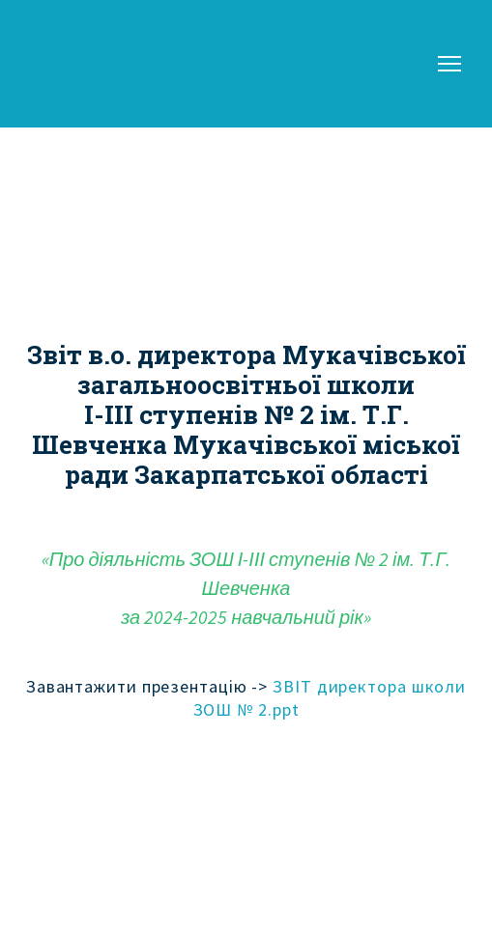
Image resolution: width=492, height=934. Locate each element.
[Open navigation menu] (449, 63)
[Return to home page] (82, 63)
